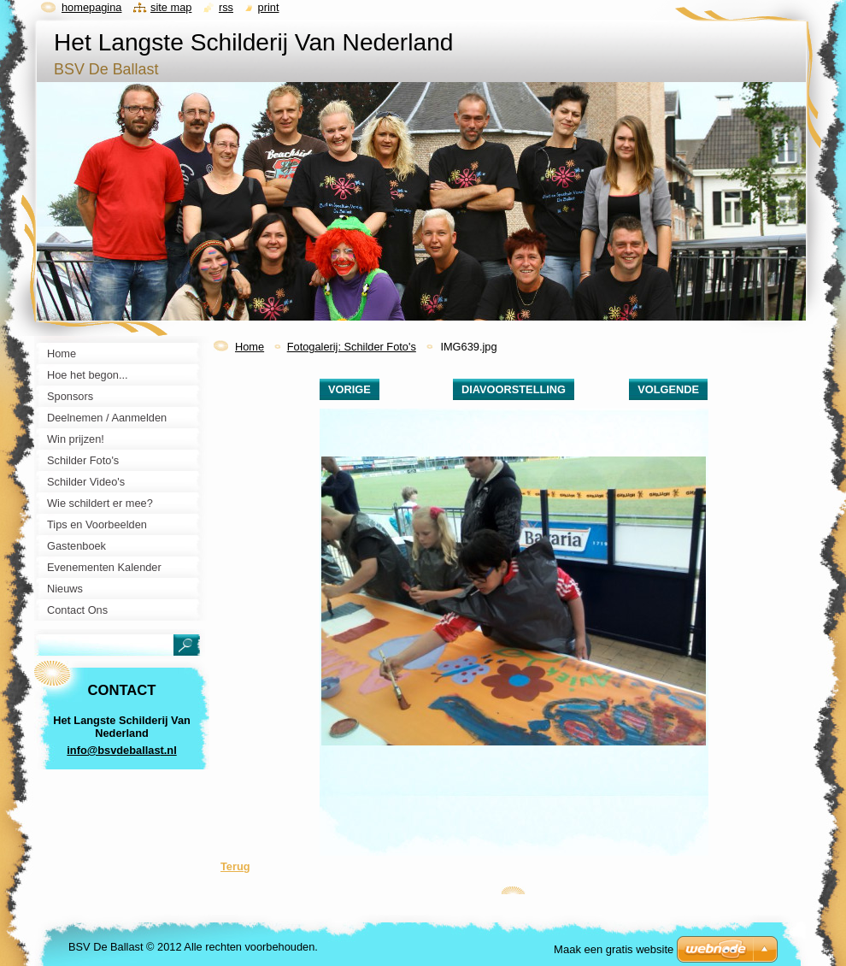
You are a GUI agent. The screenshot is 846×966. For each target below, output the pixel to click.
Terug (235, 866)
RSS (226, 7)
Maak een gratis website (613, 949)
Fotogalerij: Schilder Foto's (351, 346)
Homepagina (91, 7)
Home (249, 346)
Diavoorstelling (513, 389)
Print (268, 7)
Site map (170, 7)
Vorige (349, 389)
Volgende (668, 389)
